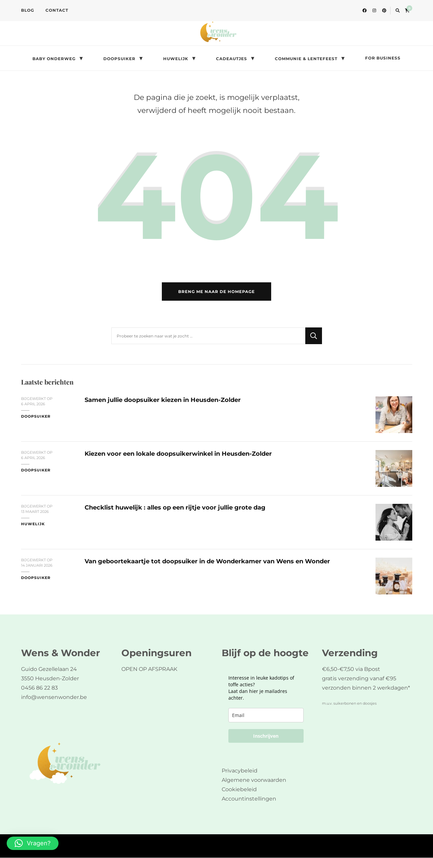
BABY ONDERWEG (54, 58)
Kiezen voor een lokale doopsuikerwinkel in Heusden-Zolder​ (178, 453)
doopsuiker (35, 417)
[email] (266, 715)
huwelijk (33, 524)
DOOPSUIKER (119, 58)
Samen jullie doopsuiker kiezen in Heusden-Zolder (163, 400)
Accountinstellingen (249, 799)
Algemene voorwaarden (254, 780)
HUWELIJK (175, 58)
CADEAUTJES (231, 58)
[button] (33, 843)
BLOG (27, 10)
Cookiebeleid (239, 789)
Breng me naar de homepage (216, 291)
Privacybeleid (239, 771)
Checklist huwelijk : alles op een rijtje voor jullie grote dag (175, 507)
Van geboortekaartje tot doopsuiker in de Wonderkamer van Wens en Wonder (207, 561)
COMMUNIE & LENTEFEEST (306, 58)
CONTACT (56, 10)
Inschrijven (266, 736)
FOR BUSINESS (383, 58)
